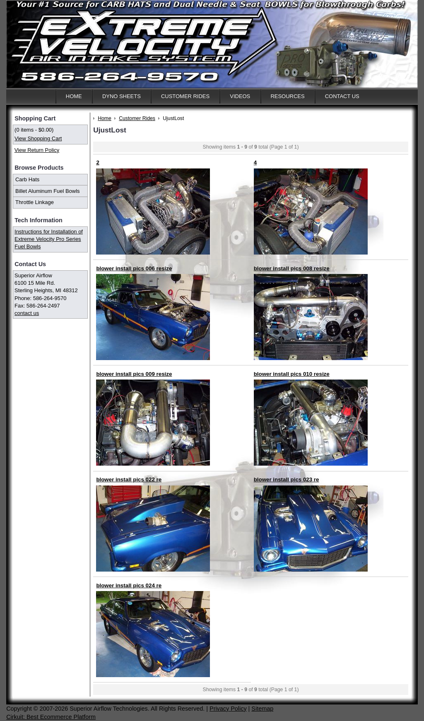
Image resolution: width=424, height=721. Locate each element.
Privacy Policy (228, 708)
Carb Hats (27, 179)
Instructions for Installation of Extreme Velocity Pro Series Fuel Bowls (48, 239)
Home (74, 96)
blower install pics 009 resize (134, 374)
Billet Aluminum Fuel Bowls (47, 191)
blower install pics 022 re (128, 479)
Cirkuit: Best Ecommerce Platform (51, 717)
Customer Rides (185, 96)
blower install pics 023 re (286, 479)
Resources (287, 96)
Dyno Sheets (121, 96)
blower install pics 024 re (128, 585)
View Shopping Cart (38, 138)
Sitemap (262, 708)
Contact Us (342, 96)
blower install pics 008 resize (292, 268)
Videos (240, 96)
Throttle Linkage (34, 202)
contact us (26, 313)
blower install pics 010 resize (292, 374)
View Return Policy (36, 150)
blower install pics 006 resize (134, 268)
